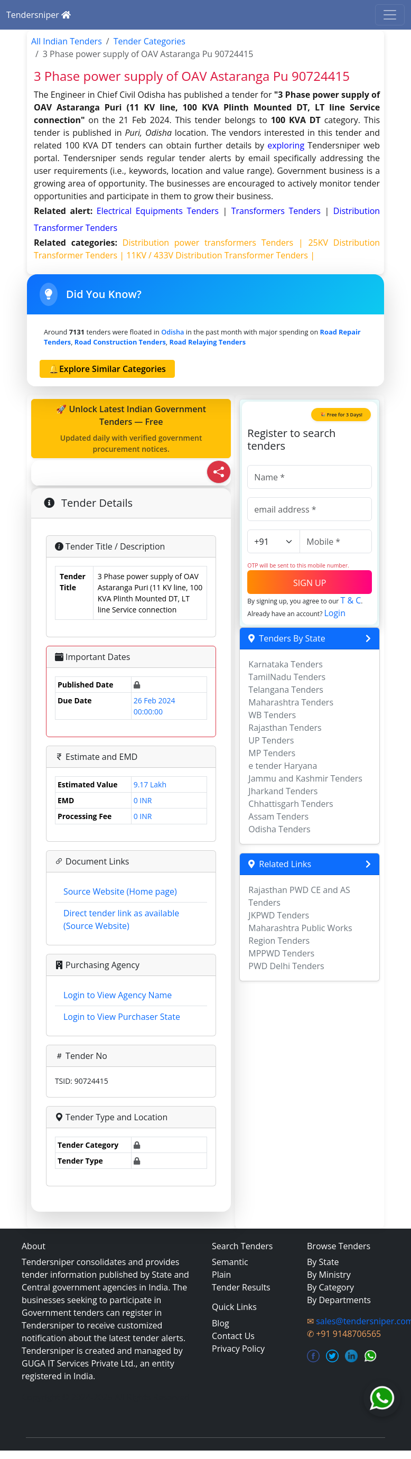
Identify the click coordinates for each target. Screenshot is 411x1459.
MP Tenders (271, 753)
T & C (350, 600)
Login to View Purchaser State (121, 1017)
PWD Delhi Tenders (286, 966)
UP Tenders (271, 740)
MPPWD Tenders (281, 953)
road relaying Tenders (207, 342)
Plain (221, 1274)
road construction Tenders (120, 342)
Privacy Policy (238, 1348)
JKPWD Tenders (278, 915)
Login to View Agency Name (117, 995)
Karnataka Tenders (285, 664)
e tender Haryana (282, 766)
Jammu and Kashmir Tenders (305, 778)
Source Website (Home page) (120, 891)
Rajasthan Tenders (284, 727)
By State (323, 1262)
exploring (285, 145)
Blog (220, 1323)
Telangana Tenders (285, 689)
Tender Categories (149, 41)
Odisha (172, 332)
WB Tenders (272, 715)
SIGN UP (309, 583)
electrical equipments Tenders (160, 211)
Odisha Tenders (279, 829)
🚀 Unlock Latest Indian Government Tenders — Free (131, 428)
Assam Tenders (278, 816)
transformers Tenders (278, 211)
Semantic (230, 1262)
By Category (330, 1287)
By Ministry (329, 1274)
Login (334, 613)
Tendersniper (38, 15)
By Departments (339, 1300)
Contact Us (233, 1336)
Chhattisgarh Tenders (290, 804)
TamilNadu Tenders (286, 677)
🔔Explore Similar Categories (107, 369)
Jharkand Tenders (282, 791)
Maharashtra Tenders (290, 702)
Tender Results (241, 1287)
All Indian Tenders (66, 41)
